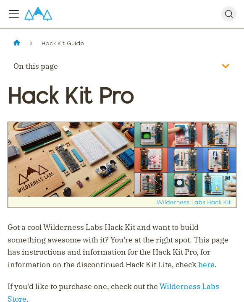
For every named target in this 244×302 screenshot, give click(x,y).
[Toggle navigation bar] (14, 14)
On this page (35, 66)
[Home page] (17, 43)
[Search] (228, 13)
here (206, 264)
